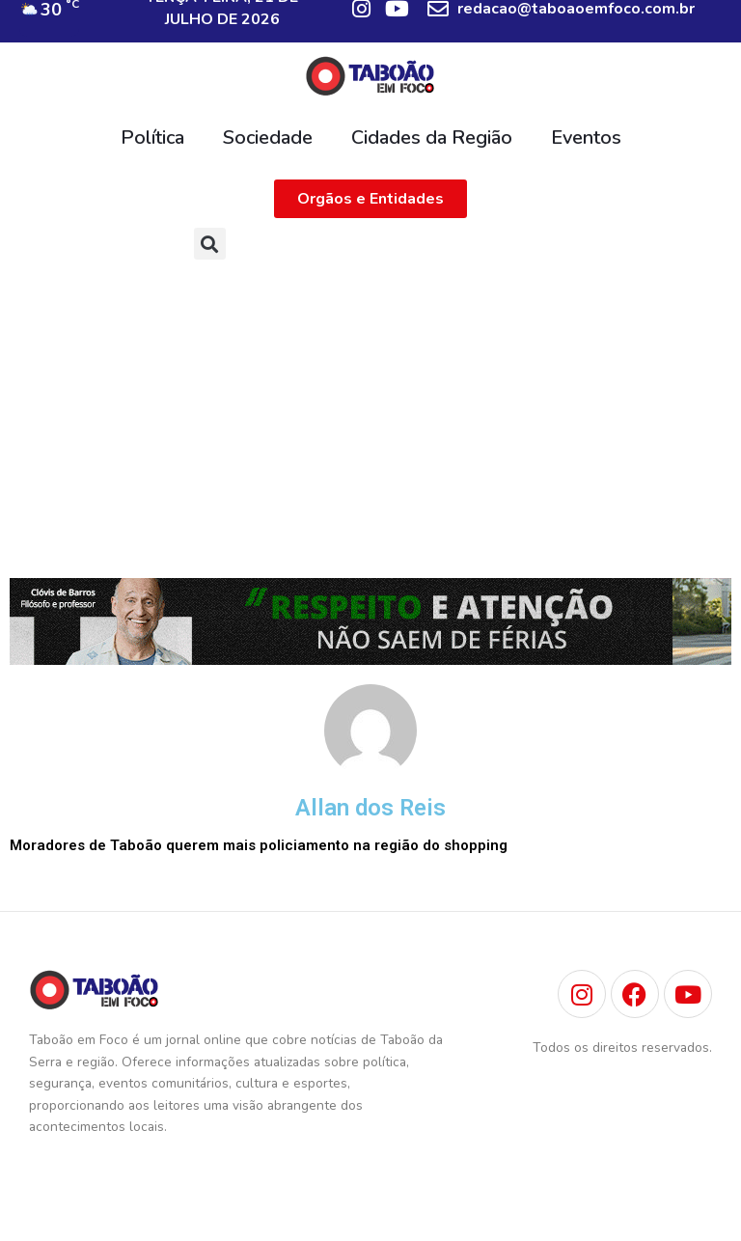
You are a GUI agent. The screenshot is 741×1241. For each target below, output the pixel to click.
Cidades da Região (431, 137)
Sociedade (268, 137)
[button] (210, 244)
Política (152, 137)
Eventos (586, 137)
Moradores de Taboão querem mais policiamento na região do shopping (259, 845)
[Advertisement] (370, 414)
